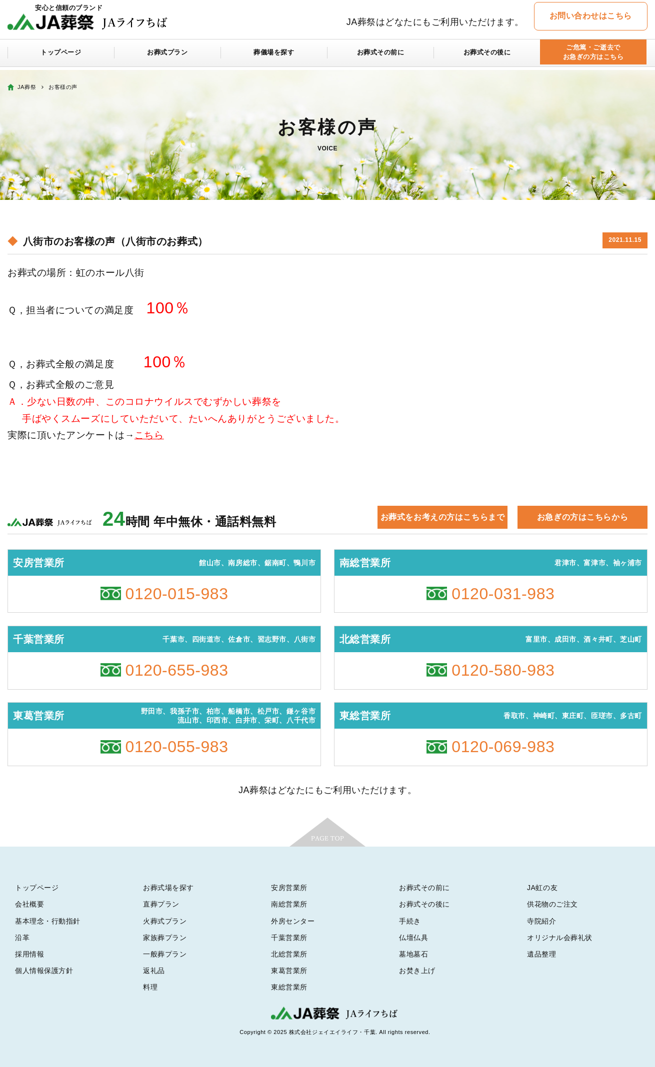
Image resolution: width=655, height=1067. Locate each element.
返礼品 (154, 971)
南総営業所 (289, 904)
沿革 (22, 938)
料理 (150, 987)
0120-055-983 (177, 747)
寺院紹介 (541, 921)
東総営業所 (289, 987)
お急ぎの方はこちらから (582, 517)
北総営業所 (289, 954)
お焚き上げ (417, 971)
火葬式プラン (164, 921)
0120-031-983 (503, 594)
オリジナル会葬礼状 (559, 938)
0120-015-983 (177, 594)
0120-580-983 (503, 670)
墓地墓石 (413, 954)
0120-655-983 (177, 670)
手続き (410, 921)
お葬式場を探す (168, 888)
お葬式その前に (380, 56)
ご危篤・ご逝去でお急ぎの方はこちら (593, 55)
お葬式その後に (487, 56)
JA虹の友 (542, 888)
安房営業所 (289, 888)
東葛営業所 (289, 971)
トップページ (60, 56)
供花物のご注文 (552, 904)
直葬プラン (161, 904)
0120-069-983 (503, 747)
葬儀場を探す (274, 56)
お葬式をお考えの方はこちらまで (442, 517)
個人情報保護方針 (44, 971)
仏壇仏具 (413, 938)
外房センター (292, 921)
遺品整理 (541, 954)
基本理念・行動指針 (47, 921)
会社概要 (29, 904)
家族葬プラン (164, 938)
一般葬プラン (164, 954)
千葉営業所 (289, 938)
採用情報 (29, 954)
